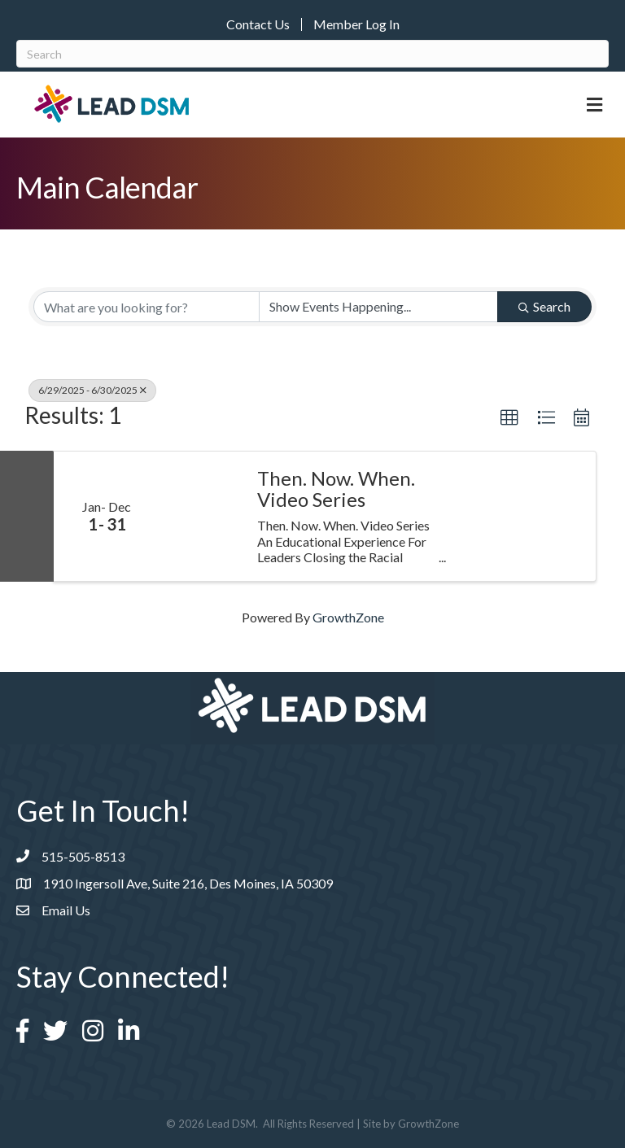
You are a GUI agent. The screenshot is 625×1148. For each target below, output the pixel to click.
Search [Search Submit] (544, 306)
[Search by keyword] (146, 306)
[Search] (312, 54)
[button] (509, 418)
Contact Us (258, 24)
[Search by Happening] (378, 306)
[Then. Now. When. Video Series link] (200, 516)
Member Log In (356, 24)
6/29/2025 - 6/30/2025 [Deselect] (92, 390)
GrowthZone (348, 617)
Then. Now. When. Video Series (336, 489)
